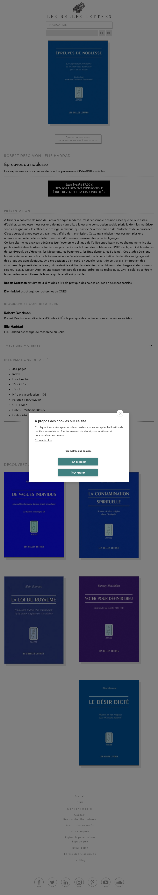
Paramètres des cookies (78, 450)
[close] (120, 413)
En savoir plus (43, 440)
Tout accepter (78, 461)
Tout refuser (78, 472)
